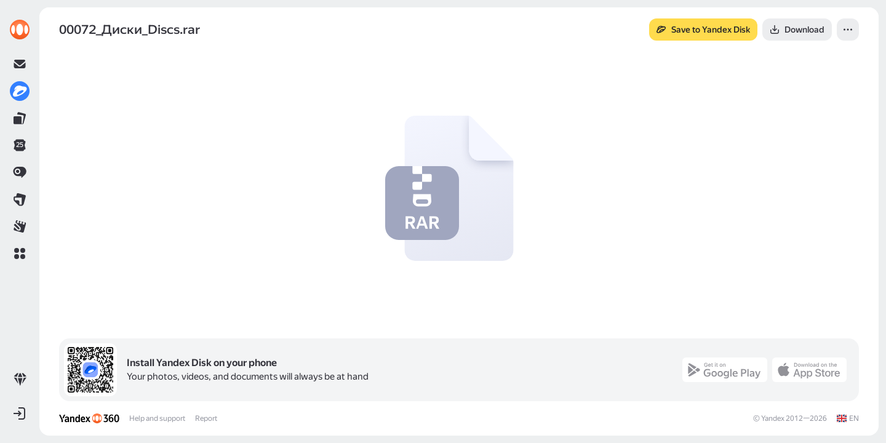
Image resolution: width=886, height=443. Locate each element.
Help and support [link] (157, 418)
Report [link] (206, 418)
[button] (20, 253)
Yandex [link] (772, 418)
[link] (20, 29)
